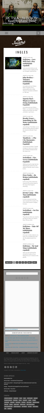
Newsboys (10, 408)
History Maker (23, 370)
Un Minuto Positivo (8, 400)
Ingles (24, 398)
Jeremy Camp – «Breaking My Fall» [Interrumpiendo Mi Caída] (25, 347)
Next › (29, 262)
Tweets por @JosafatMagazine (11, 329)
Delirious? (25, 400)
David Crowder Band (8, 406)
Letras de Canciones (8, 398)
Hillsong (29, 406)
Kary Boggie (29, 402)
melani (6, 337)
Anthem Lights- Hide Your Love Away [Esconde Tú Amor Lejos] (22, 337)
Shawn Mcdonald (17, 406)
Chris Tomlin (35, 406)
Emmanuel (7, 340)
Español (34, 400)
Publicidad (15, 400)
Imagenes (35, 398)
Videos (20, 398)
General (11, 404)
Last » (34, 262)
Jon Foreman (24, 406)
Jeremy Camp (16, 404)
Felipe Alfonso (8, 347)
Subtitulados (29, 398)
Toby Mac (6, 404)
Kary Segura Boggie (30, 404)
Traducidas (16, 398)
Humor (29, 400)
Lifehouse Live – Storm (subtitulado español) (20, 335)
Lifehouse (23, 402)
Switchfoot (7, 402)
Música (20, 400)
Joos (5, 408)
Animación (12, 402)
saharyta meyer (8, 343)
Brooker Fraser (36, 402)
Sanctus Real (22, 404)
